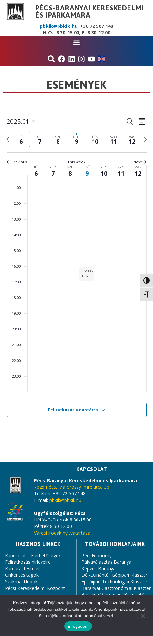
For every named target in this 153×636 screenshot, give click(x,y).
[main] (76, 275)
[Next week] (145, 139)
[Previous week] (8, 139)
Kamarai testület (22, 568)
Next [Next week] (139, 161)
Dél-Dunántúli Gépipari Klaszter (114, 575)
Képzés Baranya (98, 568)
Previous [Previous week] (17, 161)
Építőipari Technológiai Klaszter (114, 581)
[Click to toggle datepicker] (21, 121)
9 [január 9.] (87, 173)
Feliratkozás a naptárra (73, 410)
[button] (76, 42)
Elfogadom (78, 626)
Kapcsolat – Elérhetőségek (33, 555)
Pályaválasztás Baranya (106, 562)
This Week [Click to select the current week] (76, 161)
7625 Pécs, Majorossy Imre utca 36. (72, 487)
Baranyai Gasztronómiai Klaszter (116, 588)
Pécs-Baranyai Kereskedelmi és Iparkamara (89, 11)
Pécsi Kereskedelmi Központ (35, 588)
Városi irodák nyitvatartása (62, 533)
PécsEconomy (96, 555)
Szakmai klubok (21, 581)
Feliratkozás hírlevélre (28, 562)
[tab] (21, 140)
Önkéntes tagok (22, 575)
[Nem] (142, 615)
